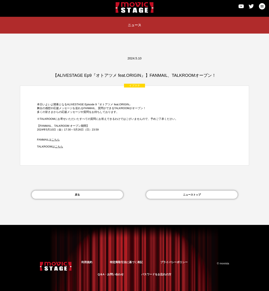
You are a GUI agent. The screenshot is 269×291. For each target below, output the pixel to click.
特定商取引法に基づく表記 (126, 262)
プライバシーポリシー (174, 262)
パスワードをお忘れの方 (156, 274)
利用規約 (86, 262)
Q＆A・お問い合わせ (111, 274)
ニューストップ (192, 194)
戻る (77, 194)
